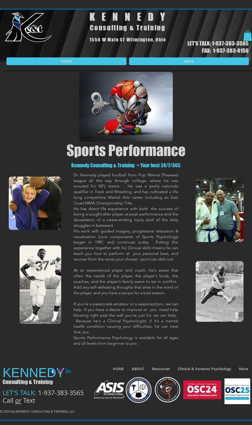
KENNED (124, 17)
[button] (247, 35)
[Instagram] (61, 371)
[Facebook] (53, 371)
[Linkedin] (68, 371)
